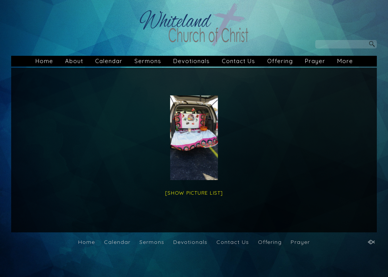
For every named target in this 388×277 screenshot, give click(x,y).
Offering (280, 61)
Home (44, 61)
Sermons (147, 61)
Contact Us (238, 61)
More (345, 61)
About (74, 61)
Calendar (108, 61)
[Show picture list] (193, 193)
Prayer (315, 61)
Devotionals (191, 61)
